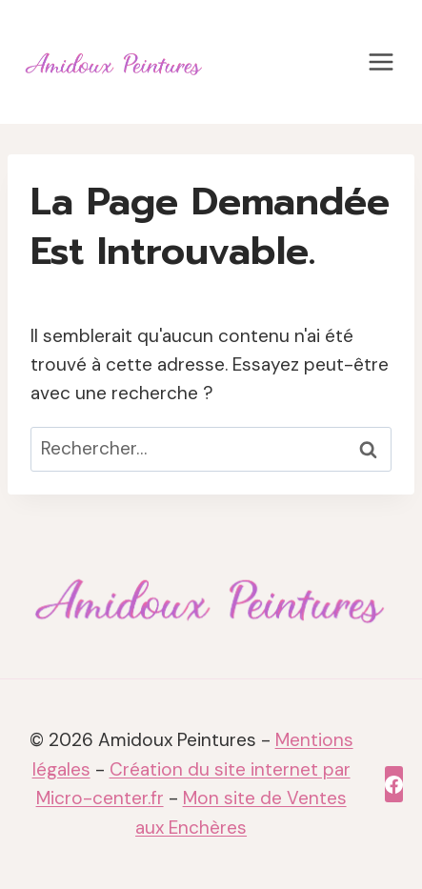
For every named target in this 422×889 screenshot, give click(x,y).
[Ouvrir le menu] (380, 61)
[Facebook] (394, 784)
